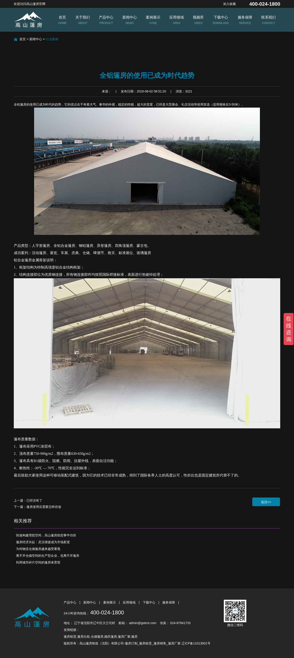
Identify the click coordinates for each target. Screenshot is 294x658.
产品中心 (70, 602)
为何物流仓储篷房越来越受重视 (38, 549)
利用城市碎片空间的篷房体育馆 (38, 562)
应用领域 (129, 602)
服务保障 (169, 602)
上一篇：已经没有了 (28, 500)
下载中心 (149, 602)
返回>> (266, 502)
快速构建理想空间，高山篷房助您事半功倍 (46, 535)
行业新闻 (52, 39)
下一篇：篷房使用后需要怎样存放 (37, 507)
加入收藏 (229, 4)
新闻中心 (35, 39)
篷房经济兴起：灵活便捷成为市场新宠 (43, 542)
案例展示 (110, 602)
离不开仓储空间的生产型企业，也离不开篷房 (47, 555)
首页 (22, 39)
